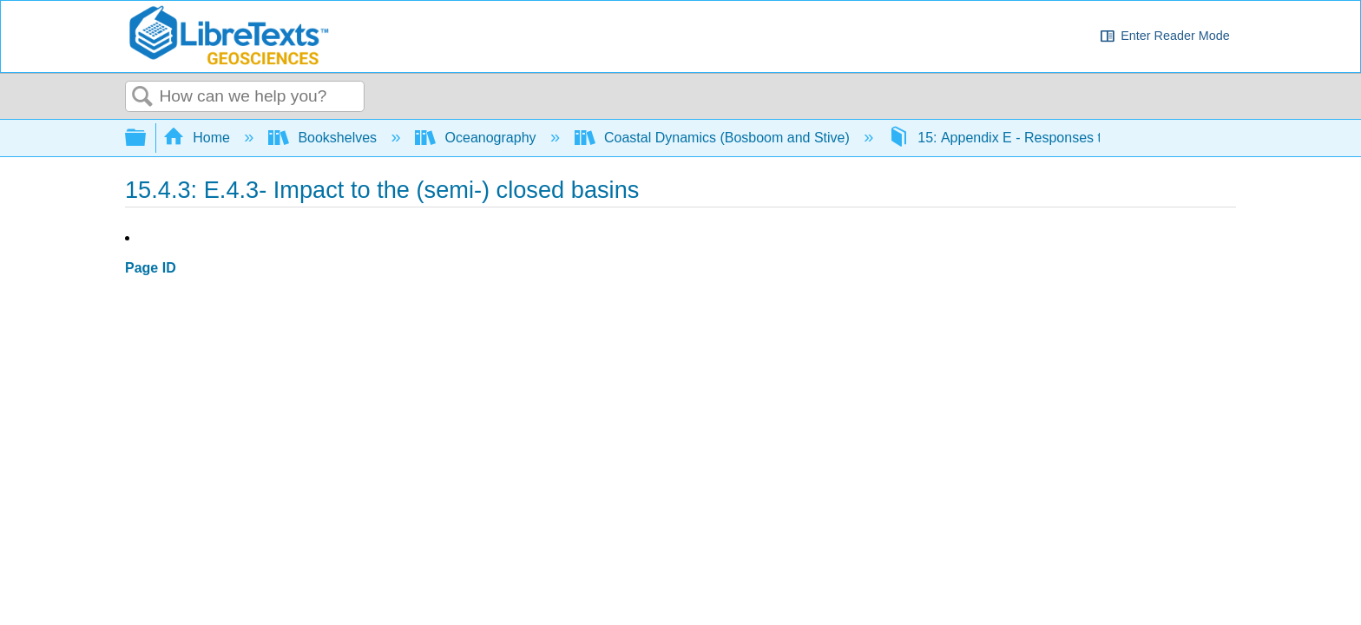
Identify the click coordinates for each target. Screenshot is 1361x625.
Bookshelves (324, 137)
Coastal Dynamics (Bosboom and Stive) (714, 137)
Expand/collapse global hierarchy (147, 138)
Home (198, 137)
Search (142, 97)
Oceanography (477, 137)
